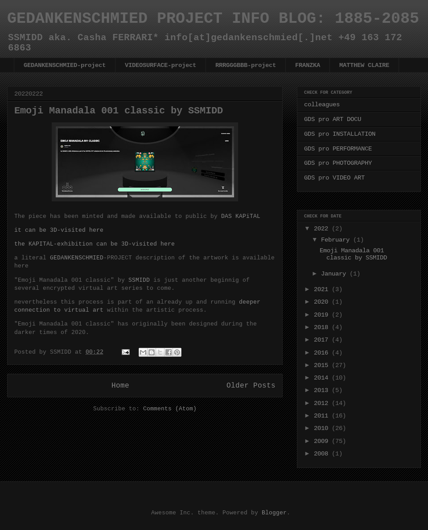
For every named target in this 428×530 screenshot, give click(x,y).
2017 (323, 339)
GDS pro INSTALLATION (339, 134)
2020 (323, 301)
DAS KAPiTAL (240, 216)
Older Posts (251, 385)
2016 (323, 352)
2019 (323, 314)
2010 (323, 428)
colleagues (322, 104)
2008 (323, 453)
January (335, 273)
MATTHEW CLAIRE (364, 65)
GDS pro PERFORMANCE (338, 148)
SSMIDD (139, 280)
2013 (323, 390)
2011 (323, 415)
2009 (323, 441)
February (337, 239)
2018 (323, 327)
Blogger (274, 512)
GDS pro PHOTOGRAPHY (338, 163)
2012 (323, 403)
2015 (323, 365)
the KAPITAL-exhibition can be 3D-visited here (94, 243)
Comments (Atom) (170, 408)
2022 (323, 228)
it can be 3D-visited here (58, 230)
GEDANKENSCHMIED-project (65, 65)
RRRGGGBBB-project (245, 65)
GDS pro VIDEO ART (334, 177)
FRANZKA (307, 65)
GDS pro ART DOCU (332, 119)
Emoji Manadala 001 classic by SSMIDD (118, 111)
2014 (323, 377)
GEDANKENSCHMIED (76, 257)
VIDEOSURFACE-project (160, 65)
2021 (323, 289)
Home (120, 385)
